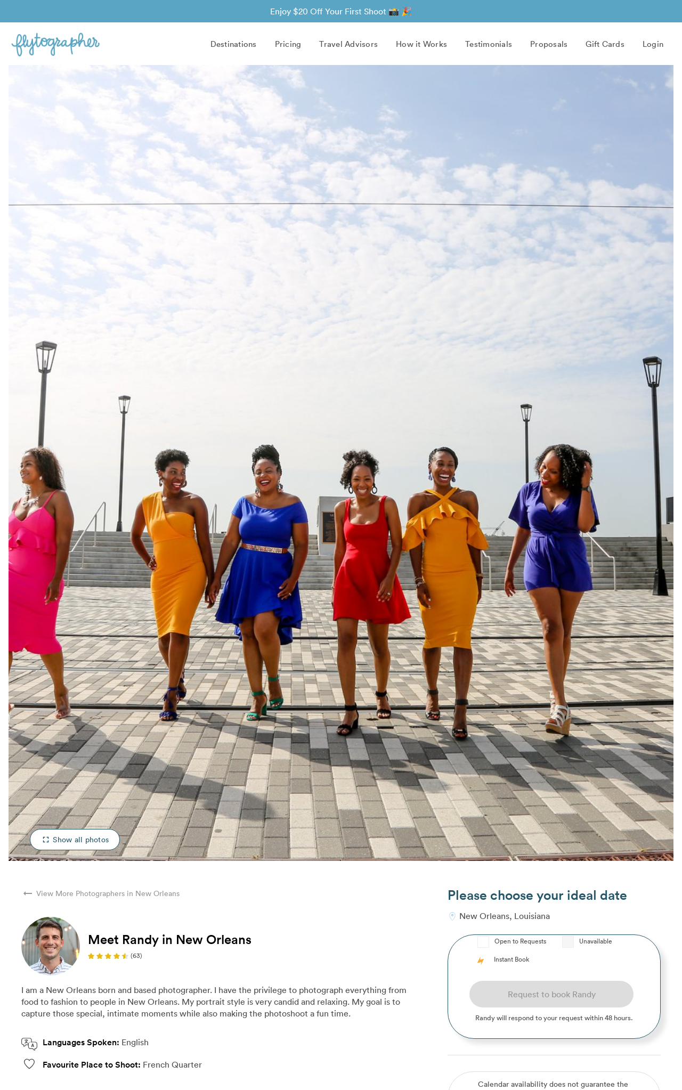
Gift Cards (605, 43)
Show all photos (75, 839)
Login (653, 43)
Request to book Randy (552, 994)
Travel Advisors (348, 43)
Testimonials (488, 43)
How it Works (421, 43)
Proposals (548, 43)
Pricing (288, 43)
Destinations (233, 43)
